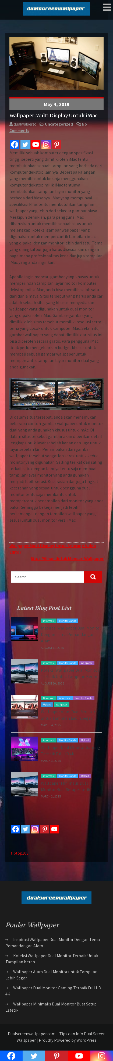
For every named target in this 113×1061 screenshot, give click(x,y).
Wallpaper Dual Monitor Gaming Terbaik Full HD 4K (53, 991)
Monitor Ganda (67, 621)
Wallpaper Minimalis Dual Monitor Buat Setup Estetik (51, 1007)
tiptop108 (20, 853)
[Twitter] (25, 144)
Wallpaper (86, 663)
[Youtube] (35, 144)
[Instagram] (46, 144)
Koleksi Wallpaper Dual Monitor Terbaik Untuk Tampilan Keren (51, 959)
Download (48, 698)
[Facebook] (14, 144)
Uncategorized (59, 124)
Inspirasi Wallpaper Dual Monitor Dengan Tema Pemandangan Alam (71, 634)
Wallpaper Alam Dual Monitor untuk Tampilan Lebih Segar (51, 975)
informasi (48, 621)
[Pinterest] (56, 144)
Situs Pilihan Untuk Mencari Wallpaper (67, 558)
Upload (47, 704)
